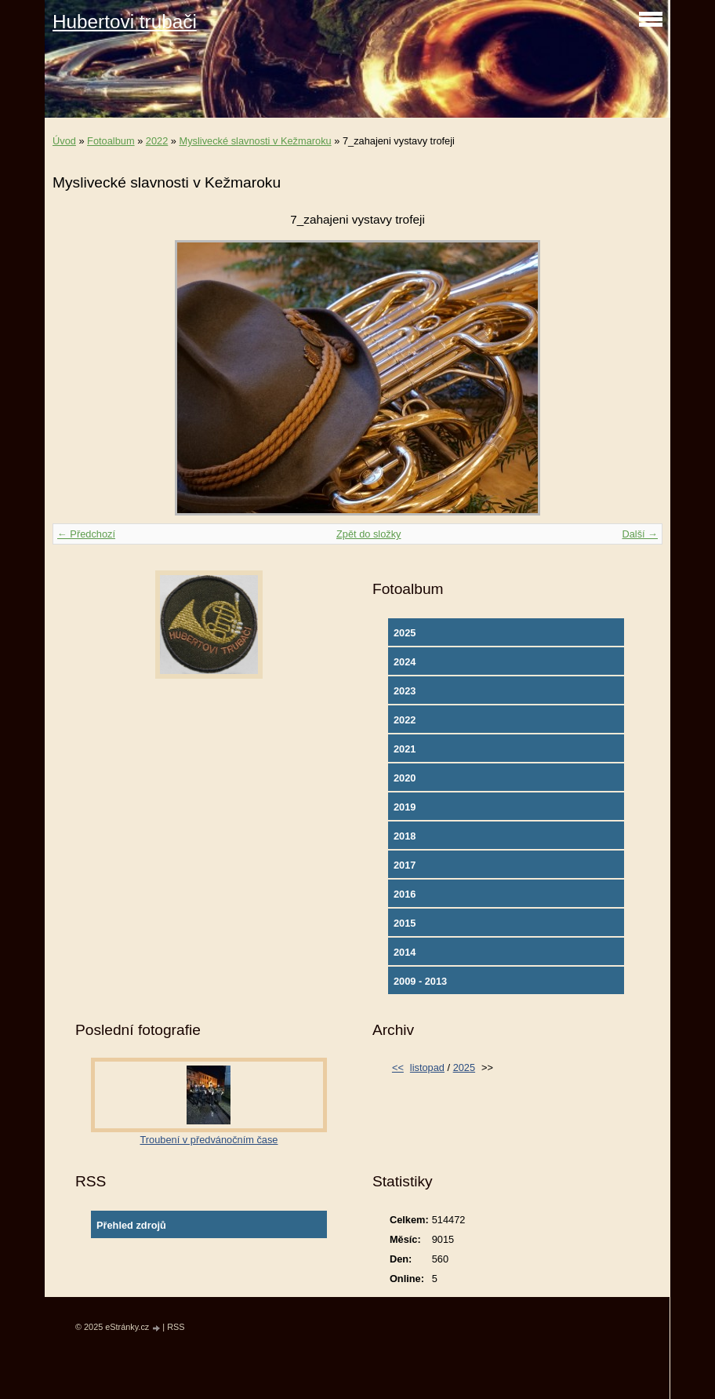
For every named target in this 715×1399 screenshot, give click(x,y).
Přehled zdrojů (131, 1225)
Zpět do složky (368, 534)
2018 (405, 836)
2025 (405, 633)
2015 (405, 923)
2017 (405, 865)
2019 (405, 807)
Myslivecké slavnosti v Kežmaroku (256, 141)
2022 (157, 141)
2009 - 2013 (420, 981)
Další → (640, 534)
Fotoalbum (110, 141)
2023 (405, 691)
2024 (405, 662)
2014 (405, 952)
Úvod (64, 141)
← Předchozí (86, 534)
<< (398, 1067)
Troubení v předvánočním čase (209, 1140)
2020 (405, 778)
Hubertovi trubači (125, 21)
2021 (405, 749)
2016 (405, 894)
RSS (175, 1327)
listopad (427, 1067)
